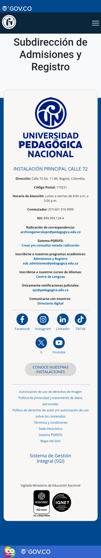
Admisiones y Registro (51, 259)
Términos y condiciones (50, 422)
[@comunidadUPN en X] (41, 345)
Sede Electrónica (50, 429)
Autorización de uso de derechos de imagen (50, 392)
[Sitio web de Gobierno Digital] (36, 552)
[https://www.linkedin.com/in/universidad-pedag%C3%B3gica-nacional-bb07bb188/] (62, 322)
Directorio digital (50, 303)
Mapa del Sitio (50, 441)
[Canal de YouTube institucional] (59, 345)
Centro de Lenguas (50, 277)
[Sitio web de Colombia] (10, 552)
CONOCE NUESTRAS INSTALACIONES (51, 369)
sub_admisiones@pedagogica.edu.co (50, 263)
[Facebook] (22, 322)
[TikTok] (80, 322)
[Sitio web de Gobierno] (17, 8)
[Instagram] (42, 322)
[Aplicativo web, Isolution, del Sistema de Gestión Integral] (50, 462)
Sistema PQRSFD (50, 435)
